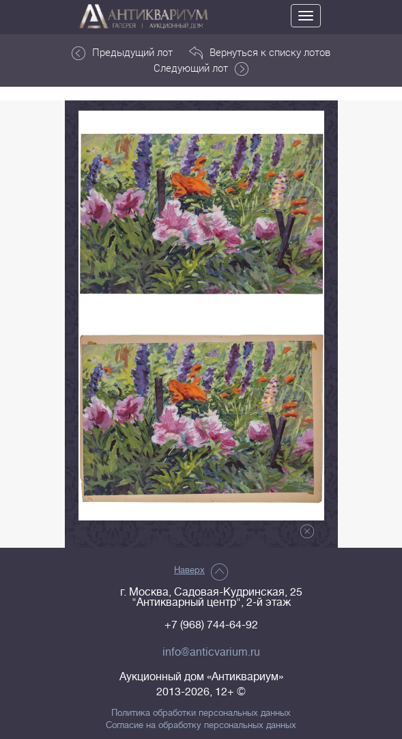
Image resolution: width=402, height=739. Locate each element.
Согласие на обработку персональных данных (201, 725)
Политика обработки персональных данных (201, 713)
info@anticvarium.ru (211, 652)
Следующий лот (201, 68)
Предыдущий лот (122, 52)
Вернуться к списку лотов (259, 52)
